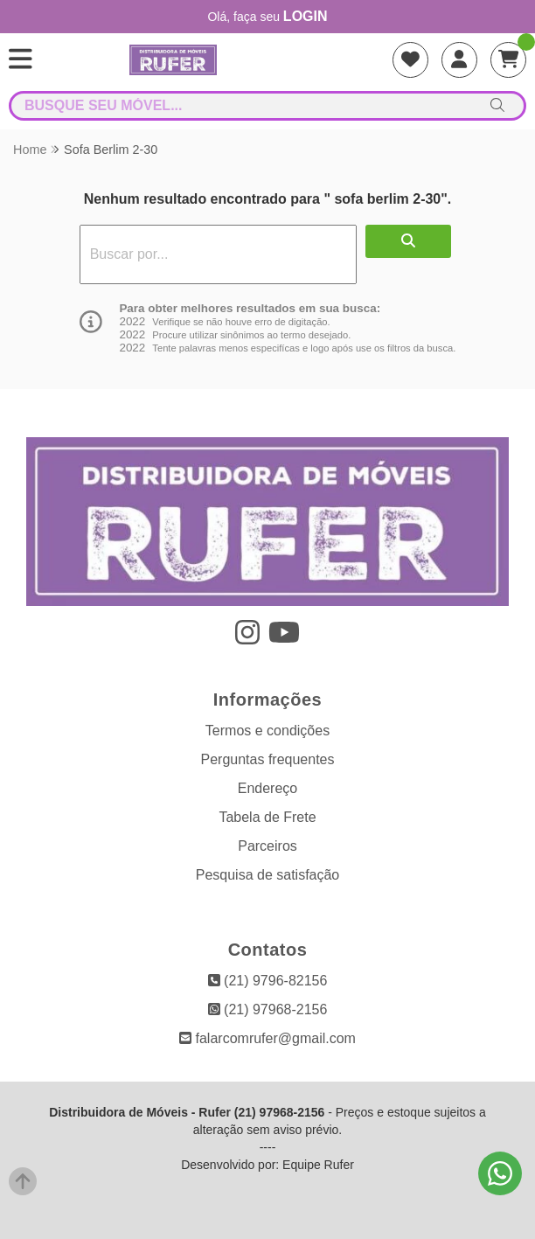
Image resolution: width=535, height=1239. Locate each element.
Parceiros (267, 846)
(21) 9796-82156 (268, 980)
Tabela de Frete (267, 817)
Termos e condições (267, 730)
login (305, 16)
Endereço (268, 788)
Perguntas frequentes (268, 759)
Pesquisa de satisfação (268, 874)
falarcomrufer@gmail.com (267, 1038)
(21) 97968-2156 (268, 1009)
